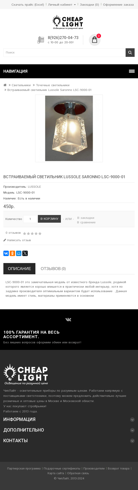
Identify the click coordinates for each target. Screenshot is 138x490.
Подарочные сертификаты (62, 469)
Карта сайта (56, 473)
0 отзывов (13, 233)
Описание (19, 268)
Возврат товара (118, 469)
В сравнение (86, 222)
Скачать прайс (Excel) (28, 4)
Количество (13, 219)
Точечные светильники (52, 85)
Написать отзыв (17, 240)
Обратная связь (78, 473)
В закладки (85, 218)
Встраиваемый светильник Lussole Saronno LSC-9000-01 (49, 90)
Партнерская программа (24, 469)
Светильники (21, 85)
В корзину (49, 219)
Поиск (130, 52)
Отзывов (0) (53, 268)
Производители (94, 469)
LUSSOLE (34, 187)
